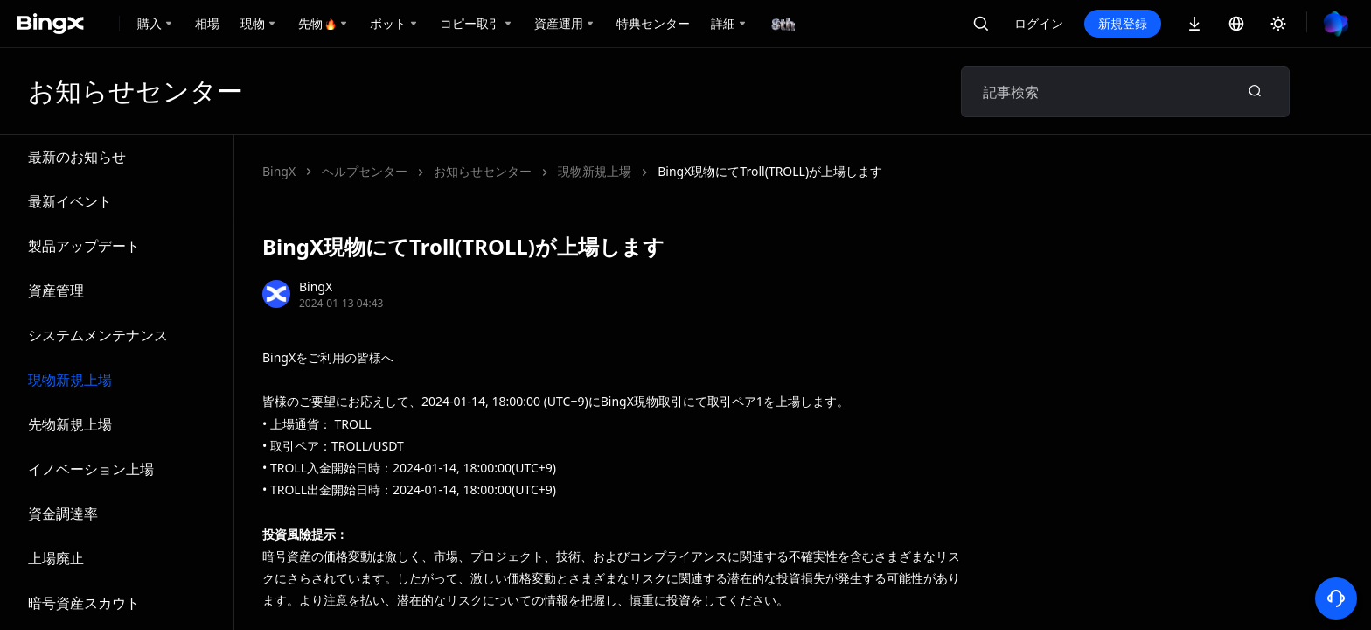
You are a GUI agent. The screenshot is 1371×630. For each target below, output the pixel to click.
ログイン (1038, 23)
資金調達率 (63, 514)
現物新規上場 (70, 380)
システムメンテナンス (98, 335)
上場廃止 (56, 558)
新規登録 (1122, 23)
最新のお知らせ (77, 157)
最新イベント (70, 201)
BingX (279, 171)
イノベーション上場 (91, 469)
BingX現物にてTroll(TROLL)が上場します (770, 171)
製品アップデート (84, 246)
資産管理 (56, 291)
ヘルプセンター (364, 171)
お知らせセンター (483, 171)
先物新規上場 (70, 424)
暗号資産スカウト (84, 603)
